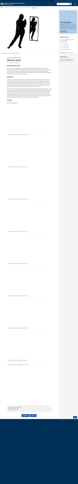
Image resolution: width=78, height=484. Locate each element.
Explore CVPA (7, 7)
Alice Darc (65, 42)
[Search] (70, 4)
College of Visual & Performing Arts (15, 407)
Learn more (64, 31)
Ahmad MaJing (66, 45)
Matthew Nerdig (66, 49)
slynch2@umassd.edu (14, 102)
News (67, 52)
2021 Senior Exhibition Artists (25, 7)
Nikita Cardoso (66, 47)
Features (70, 52)
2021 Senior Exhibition (14, 7)
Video (73, 52)
